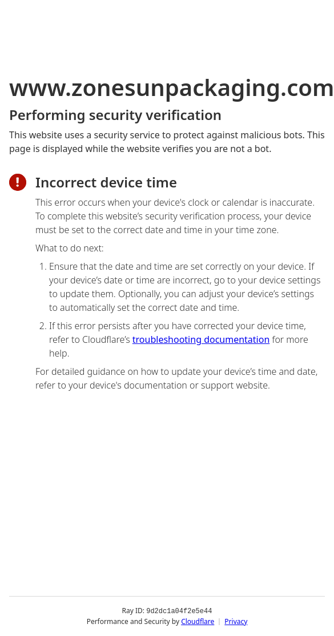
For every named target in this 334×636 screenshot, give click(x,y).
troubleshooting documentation (201, 339)
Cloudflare (197, 621)
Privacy (235, 621)
